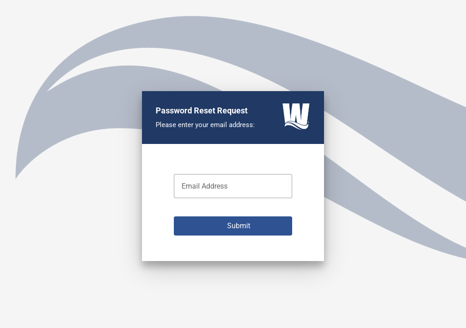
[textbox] (233, 186)
